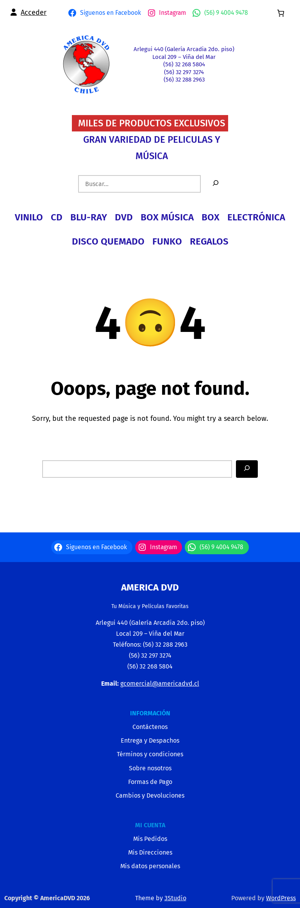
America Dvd (150, 587)
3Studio (175, 898)
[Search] (247, 469)
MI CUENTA (150, 825)
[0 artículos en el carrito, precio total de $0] (280, 13)
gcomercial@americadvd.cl (159, 683)
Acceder (33, 12)
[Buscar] (216, 184)
